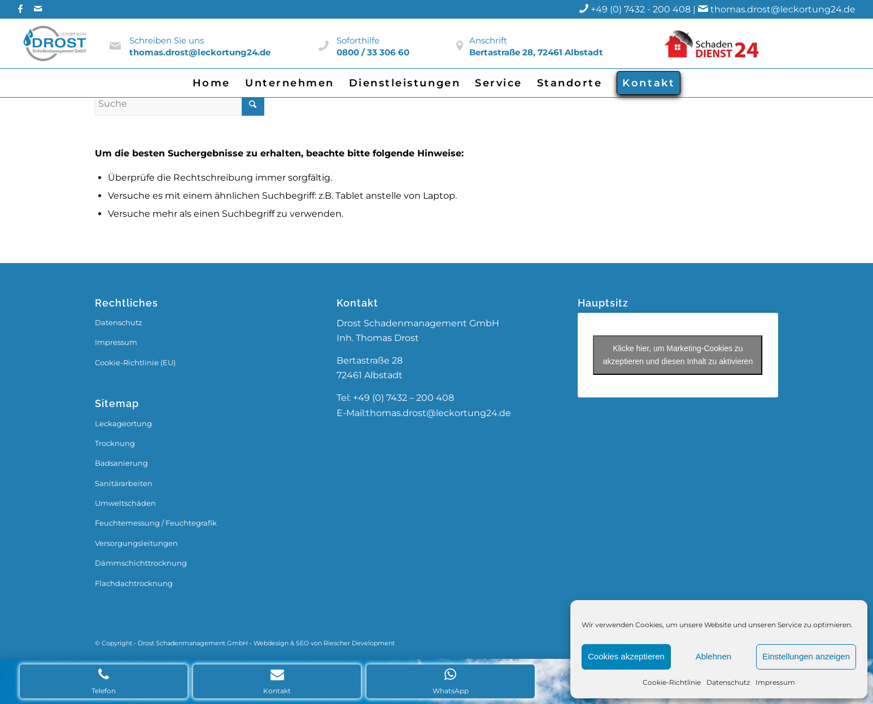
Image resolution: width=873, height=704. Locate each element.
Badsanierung (121, 462)
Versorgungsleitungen (136, 543)
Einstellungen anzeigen (806, 656)
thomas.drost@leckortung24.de (782, 9)
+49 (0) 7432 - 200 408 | (650, 9)
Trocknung (115, 443)
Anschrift (488, 40)
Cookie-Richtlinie (672, 682)
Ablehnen (713, 656)
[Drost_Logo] (56, 43)
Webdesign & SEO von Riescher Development (324, 643)
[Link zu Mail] (37, 8)
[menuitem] (211, 83)
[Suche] (179, 103)
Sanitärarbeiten (123, 483)
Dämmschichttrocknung (141, 562)
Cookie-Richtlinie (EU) (135, 362)
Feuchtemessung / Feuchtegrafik (156, 522)
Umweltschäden (125, 503)
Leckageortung (123, 423)
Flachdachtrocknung (134, 583)
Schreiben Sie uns (166, 40)
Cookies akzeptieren (626, 656)
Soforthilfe (358, 40)
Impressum (775, 682)
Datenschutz (728, 682)
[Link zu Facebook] (20, 8)
